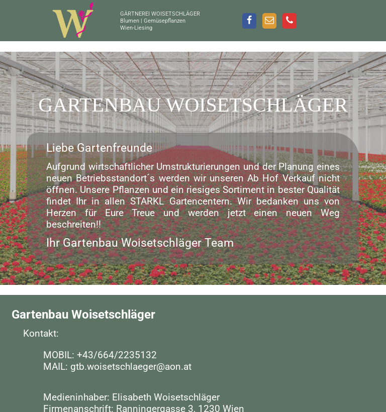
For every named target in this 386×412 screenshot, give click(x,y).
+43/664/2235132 (117, 355)
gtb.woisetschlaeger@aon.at (130, 366)
